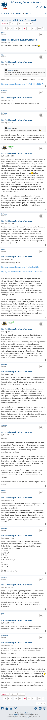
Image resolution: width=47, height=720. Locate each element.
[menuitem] (37, 7)
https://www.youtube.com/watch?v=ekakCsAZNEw (20, 267)
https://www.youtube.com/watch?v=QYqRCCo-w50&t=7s (22, 84)
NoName (10, 70)
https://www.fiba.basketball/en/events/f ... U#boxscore (22, 272)
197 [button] (20, 28)
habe (2, 613)
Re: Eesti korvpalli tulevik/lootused (19, 39)
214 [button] (39, 28)
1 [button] (11, 28)
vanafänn (4, 425)
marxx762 (11, 146)
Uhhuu (3, 55)
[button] (5, 28)
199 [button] (29, 28)
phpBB (16, 714)
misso (3, 32)
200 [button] (33, 28)
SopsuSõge (4, 635)
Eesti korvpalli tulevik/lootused (18, 20)
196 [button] (16, 28)
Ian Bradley (28, 713)
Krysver (3, 490)
